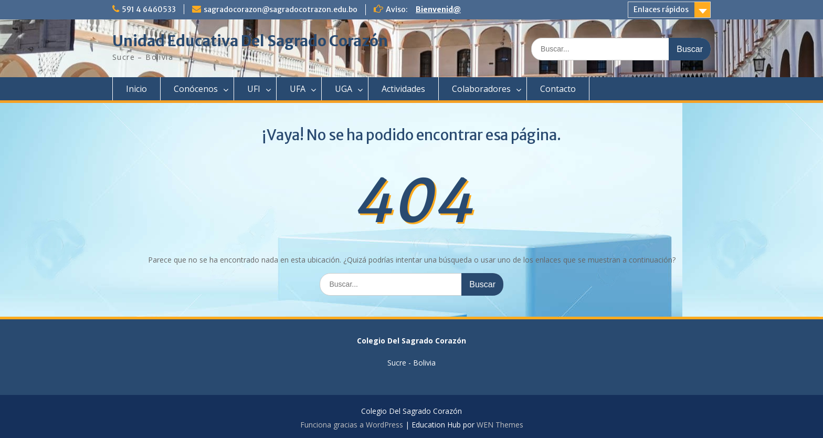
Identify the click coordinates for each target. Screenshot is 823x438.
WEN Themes (500, 425)
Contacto (558, 89)
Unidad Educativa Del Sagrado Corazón (250, 41)
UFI (253, 89)
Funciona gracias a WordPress (351, 425)
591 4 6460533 (149, 9)
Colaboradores (481, 89)
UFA (297, 89)
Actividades (403, 89)
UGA (343, 89)
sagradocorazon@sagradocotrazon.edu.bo (280, 9)
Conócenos (196, 89)
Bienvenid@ (438, 9)
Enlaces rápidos (661, 9)
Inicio (136, 89)
